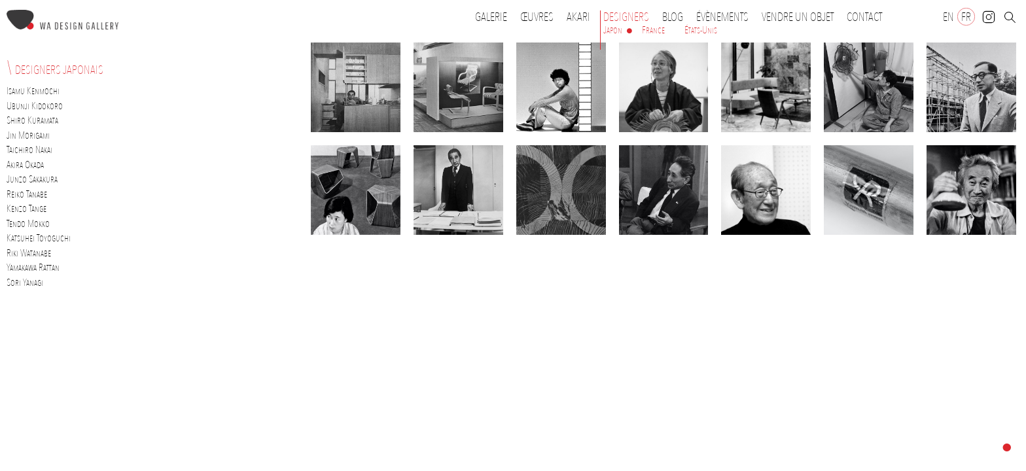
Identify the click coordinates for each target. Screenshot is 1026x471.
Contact (864, 17)
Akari (578, 17)
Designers (629, 17)
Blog (672, 17)
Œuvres (540, 17)
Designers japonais (59, 70)
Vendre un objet (798, 17)
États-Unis (700, 30)
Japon (612, 30)
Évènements (725, 17)
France (653, 30)
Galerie (491, 17)
